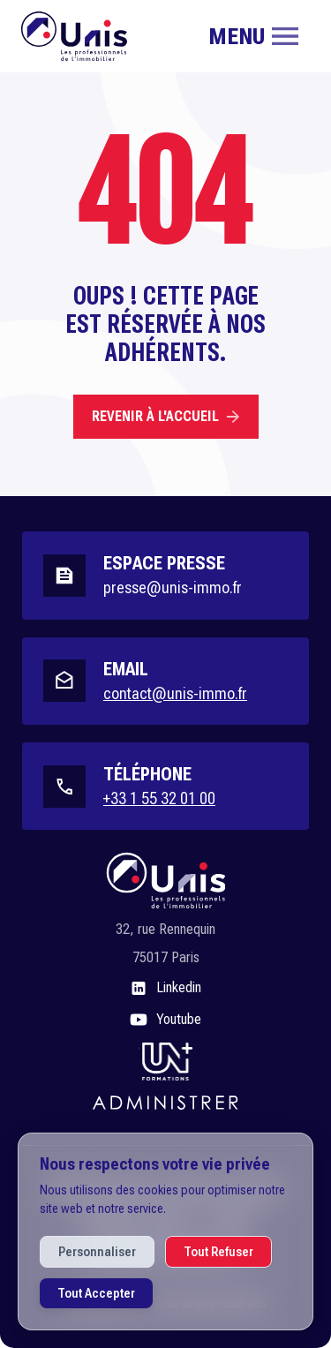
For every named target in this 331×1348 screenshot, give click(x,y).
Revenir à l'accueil (166, 416)
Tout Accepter (96, 1293)
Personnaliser (97, 1252)
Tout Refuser (218, 1252)
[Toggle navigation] (253, 36)
